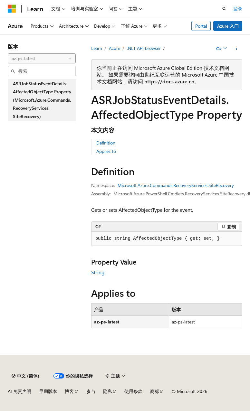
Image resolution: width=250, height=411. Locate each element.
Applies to (106, 151)
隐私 (107, 391)
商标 (154, 391)
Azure (114, 48)
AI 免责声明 (19, 391)
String (97, 272)
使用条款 (133, 391)
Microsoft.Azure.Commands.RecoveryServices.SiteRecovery (176, 185)
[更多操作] (236, 48)
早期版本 (48, 391)
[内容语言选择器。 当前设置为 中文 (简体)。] (25, 376)
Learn (96, 48)
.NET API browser (144, 48)
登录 (237, 8)
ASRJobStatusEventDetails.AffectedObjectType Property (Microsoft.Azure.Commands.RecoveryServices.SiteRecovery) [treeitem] (42, 99)
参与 (90, 391)
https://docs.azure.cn (169, 81)
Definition (105, 143)
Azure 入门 (228, 26)
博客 (69, 391)
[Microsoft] (12, 9)
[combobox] (42, 58)
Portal (201, 26)
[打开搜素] (224, 8)
